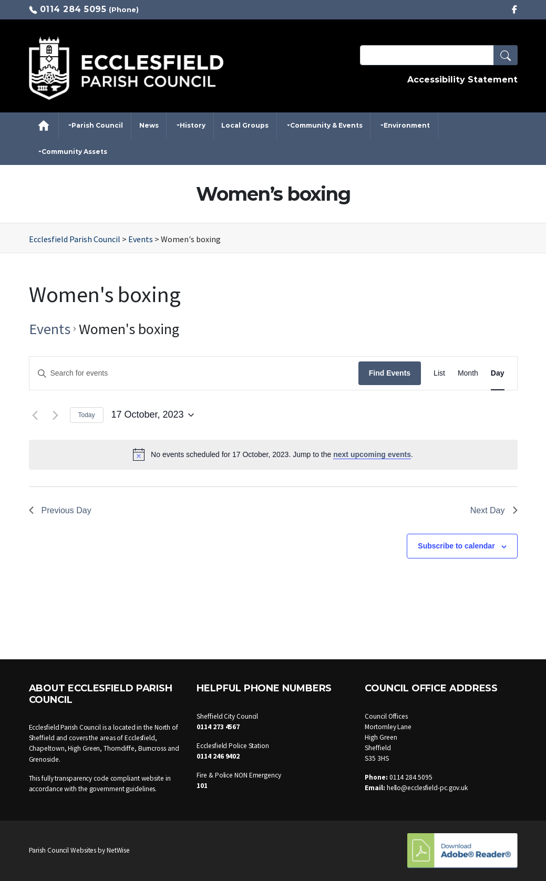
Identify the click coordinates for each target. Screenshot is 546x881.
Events (49, 328)
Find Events (389, 373)
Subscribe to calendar (456, 546)
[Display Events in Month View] (468, 373)
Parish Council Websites (63, 850)
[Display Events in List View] (439, 373)
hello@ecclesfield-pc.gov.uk (427, 787)
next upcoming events (372, 454)
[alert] (273, 454)
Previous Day (60, 510)
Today (86, 415)
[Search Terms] (439, 55)
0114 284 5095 (73, 9)
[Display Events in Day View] (497, 373)
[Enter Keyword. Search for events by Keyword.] (193, 373)
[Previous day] (35, 415)
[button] (505, 55)
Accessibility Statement (462, 80)
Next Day (494, 510)
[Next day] (55, 415)
